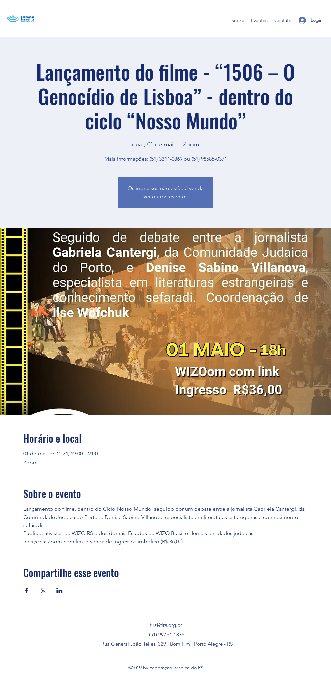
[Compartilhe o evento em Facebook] (26, 590)
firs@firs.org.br (166, 625)
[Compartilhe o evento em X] (43, 590)
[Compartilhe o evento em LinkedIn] (59, 590)
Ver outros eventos (165, 196)
